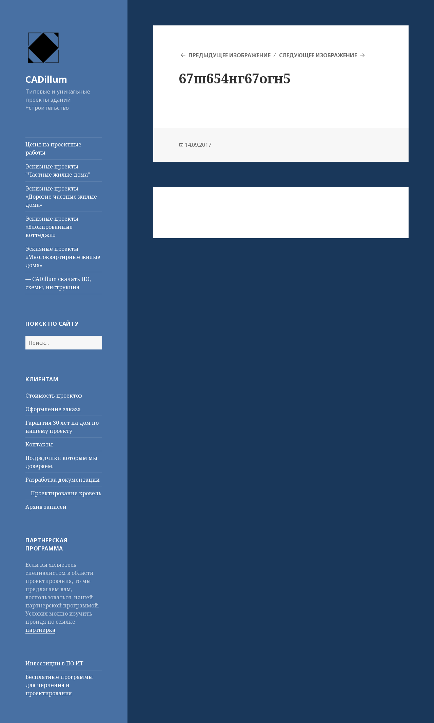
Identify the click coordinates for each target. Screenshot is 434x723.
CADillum (46, 79)
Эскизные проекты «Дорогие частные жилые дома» (61, 196)
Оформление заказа (53, 409)
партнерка (40, 630)
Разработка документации (62, 479)
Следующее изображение (318, 55)
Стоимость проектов (53, 395)
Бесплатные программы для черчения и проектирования (59, 685)
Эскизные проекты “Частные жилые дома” (57, 170)
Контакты (39, 444)
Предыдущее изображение (230, 55)
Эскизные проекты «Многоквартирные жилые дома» (62, 257)
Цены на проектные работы (53, 148)
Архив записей (45, 506)
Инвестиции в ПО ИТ (54, 663)
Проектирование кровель (66, 493)
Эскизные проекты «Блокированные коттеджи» (51, 227)
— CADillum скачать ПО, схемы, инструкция (58, 283)
